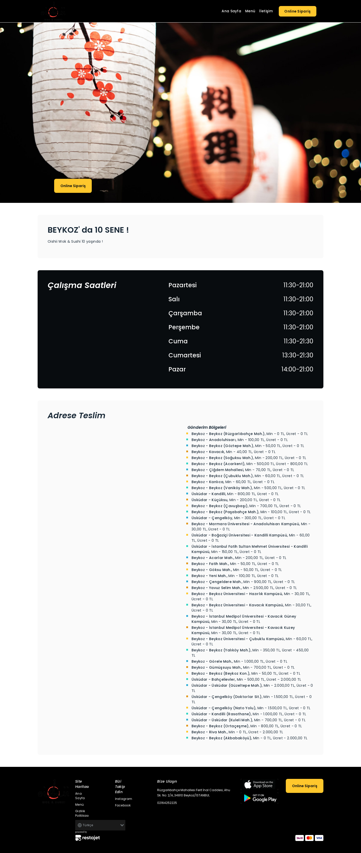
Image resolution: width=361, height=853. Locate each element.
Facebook (123, 805)
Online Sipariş (297, 11)
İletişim (266, 11)
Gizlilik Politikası (82, 813)
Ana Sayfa (231, 11)
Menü (250, 11)
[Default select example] (100, 825)
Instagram (123, 799)
